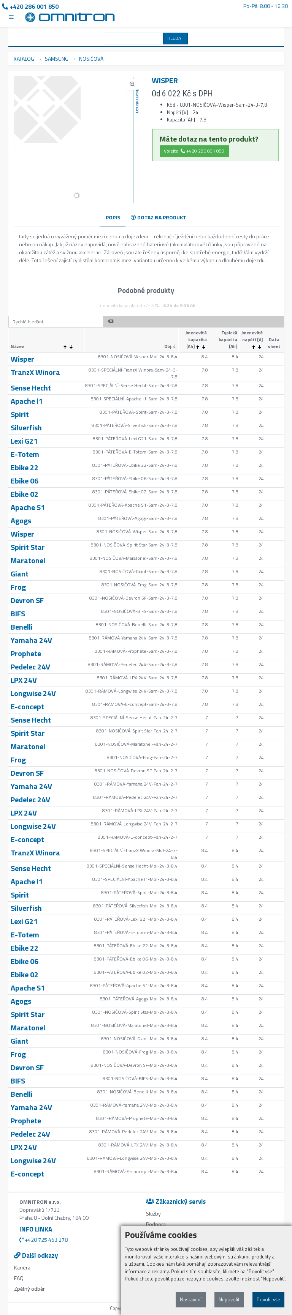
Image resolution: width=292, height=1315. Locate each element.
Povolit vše (268, 1299)
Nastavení (191, 1299)
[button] (76, 195)
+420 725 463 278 (43, 1240)
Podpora (156, 1224)
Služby (153, 1213)
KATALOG (24, 59)
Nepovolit (229, 1299)
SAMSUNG (56, 59)
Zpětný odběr (29, 1289)
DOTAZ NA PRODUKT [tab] (158, 217)
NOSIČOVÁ (91, 59)
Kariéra (22, 1267)
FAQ (19, 1278)
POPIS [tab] (113, 217)
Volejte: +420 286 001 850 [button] (194, 150)
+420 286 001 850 (30, 6)
